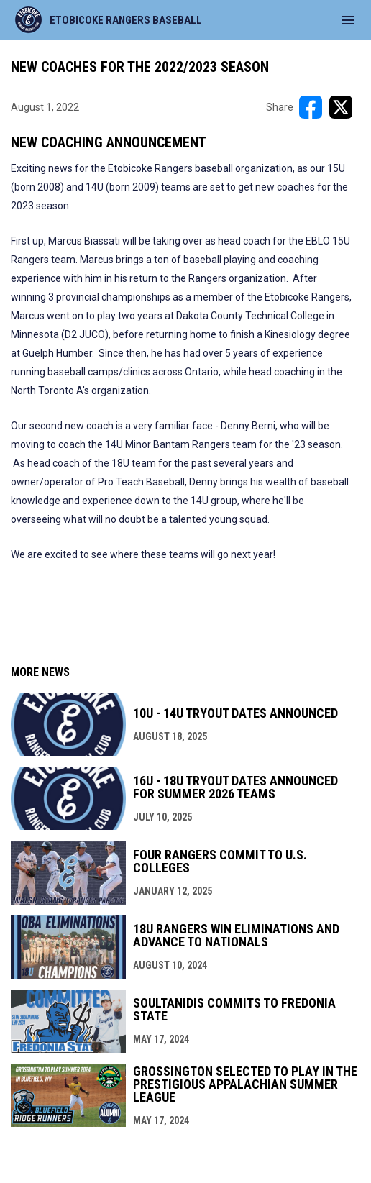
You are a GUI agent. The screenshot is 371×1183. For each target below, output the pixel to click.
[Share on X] (340, 107)
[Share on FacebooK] (310, 107)
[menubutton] (348, 20)
